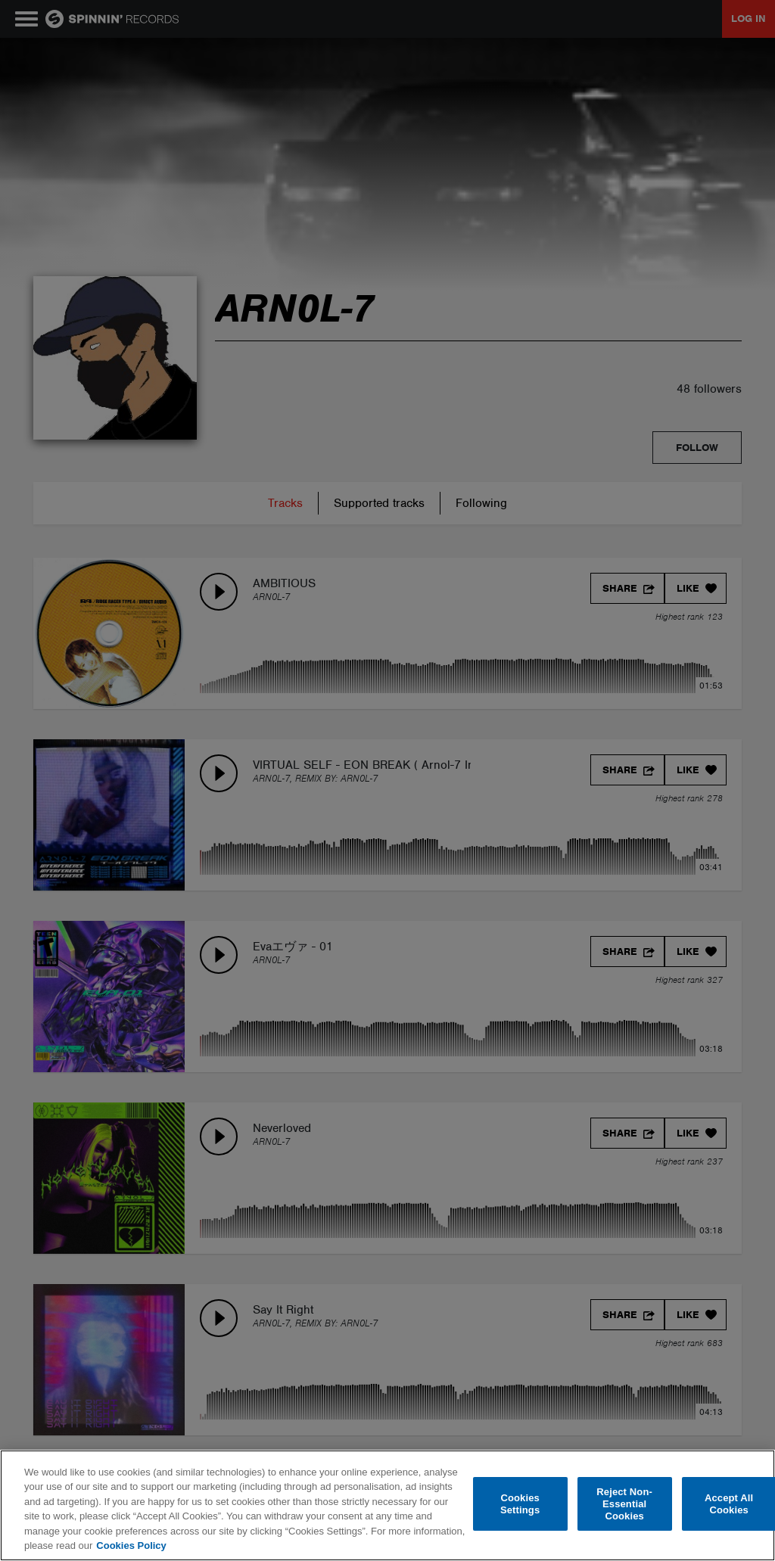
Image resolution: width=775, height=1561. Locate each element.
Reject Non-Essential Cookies (624, 1504)
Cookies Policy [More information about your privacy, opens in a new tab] (131, 1545)
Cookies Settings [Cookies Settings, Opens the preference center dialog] (520, 1504)
